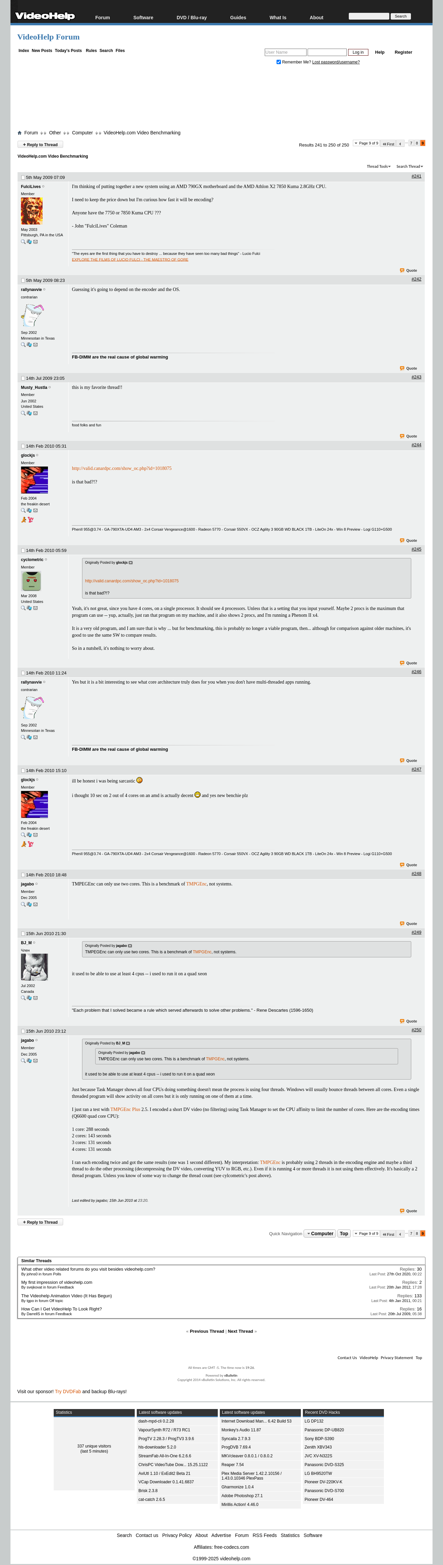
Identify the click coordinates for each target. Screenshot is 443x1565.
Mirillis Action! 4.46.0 (240, 1504)
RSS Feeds (265, 1535)
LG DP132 (314, 1421)
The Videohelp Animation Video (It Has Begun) (66, 1295)
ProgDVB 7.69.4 (236, 1447)
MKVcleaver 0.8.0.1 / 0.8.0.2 (247, 1456)
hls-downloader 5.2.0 (157, 1447)
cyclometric (32, 559)
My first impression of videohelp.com (56, 1282)
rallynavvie (31, 289)
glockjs (28, 455)
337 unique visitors (94, 1446)
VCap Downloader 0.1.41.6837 (166, 1482)
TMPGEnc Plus (125, 1109)
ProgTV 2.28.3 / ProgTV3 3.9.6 (166, 1438)
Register (403, 52)
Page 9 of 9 (368, 143)
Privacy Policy (177, 1535)
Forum (102, 17)
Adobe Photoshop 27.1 (242, 1495)
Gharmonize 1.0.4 (238, 1487)
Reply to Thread (40, 144)
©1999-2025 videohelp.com (221, 1558)
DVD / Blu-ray (192, 17)
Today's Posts (68, 50)
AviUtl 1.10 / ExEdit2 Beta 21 (164, 1473)
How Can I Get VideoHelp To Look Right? (61, 1308)
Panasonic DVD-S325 (324, 1464)
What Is (277, 17)
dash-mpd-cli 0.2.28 (156, 1421)
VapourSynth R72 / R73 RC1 (164, 1430)
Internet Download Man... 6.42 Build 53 (256, 1421)
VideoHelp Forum (48, 36)
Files (120, 50)
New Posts (42, 50)
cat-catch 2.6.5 (151, 1499)
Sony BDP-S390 (319, 1438)
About (316, 17)
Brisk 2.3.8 (148, 1490)
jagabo (27, 884)
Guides (238, 17)
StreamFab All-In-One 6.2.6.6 (164, 1456)
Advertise (221, 1535)
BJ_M (26, 942)
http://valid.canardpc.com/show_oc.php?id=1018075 (122, 468)
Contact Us (347, 1357)
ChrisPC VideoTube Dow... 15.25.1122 (173, 1464)
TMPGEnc (196, 883)
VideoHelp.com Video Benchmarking (142, 132)
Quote (408, 270)
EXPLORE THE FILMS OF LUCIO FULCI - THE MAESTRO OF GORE (130, 259)
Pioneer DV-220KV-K (323, 1482)
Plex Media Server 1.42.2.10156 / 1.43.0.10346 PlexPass (252, 1476)
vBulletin (230, 1375)
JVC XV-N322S (318, 1456)
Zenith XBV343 (318, 1447)
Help (380, 52)
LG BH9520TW (318, 1473)
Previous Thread (207, 1331)
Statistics (290, 1535)
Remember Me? (294, 62)
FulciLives (31, 186)
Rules (91, 50)
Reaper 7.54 (233, 1464)
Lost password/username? (336, 62)
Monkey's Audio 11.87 (241, 1430)
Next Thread (240, 1331)
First (388, 144)
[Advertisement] (221, 99)
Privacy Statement (397, 1357)
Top (344, 1233)
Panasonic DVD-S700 (324, 1490)
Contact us (147, 1535)
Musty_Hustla (34, 387)
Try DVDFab (68, 1391)
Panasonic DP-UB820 (324, 1430)
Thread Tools (377, 166)
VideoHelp (369, 1357)
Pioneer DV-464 (319, 1499)
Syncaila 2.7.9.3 (236, 1438)
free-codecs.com (231, 1547)
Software (143, 17)
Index (24, 50)
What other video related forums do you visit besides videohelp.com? (88, 1269)
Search (106, 50)
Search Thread (408, 166)
